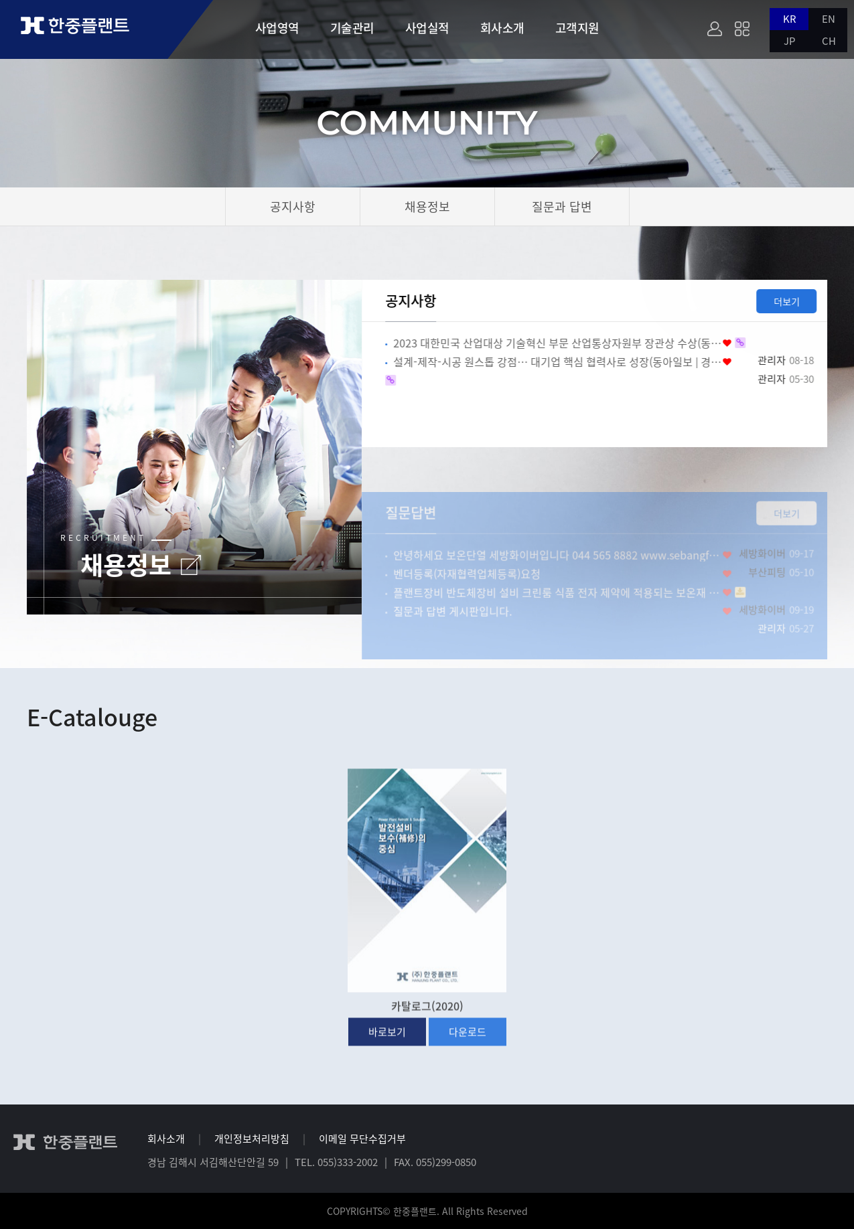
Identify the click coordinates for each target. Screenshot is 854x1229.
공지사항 (420, 300)
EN (828, 18)
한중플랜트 (87, 28)
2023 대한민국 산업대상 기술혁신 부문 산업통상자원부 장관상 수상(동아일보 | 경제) (567, 342)
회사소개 (166, 1138)
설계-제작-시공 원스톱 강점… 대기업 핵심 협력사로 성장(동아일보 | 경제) (567, 361)
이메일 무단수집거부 (362, 1138)
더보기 (795, 301)
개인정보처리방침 (251, 1138)
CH (829, 40)
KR (789, 18)
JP (789, 40)
